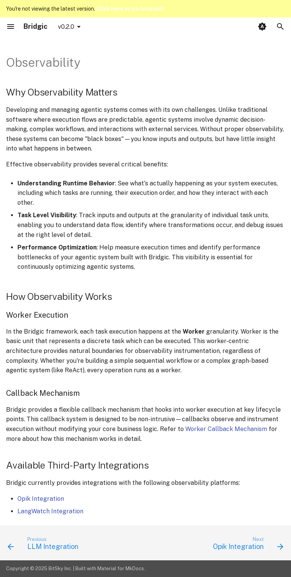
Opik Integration (40, 498)
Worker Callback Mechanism (226, 429)
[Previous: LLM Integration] (44, 545)
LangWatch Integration (50, 511)
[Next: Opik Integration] (246, 545)
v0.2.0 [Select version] (66, 26)
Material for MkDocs (120, 568)
